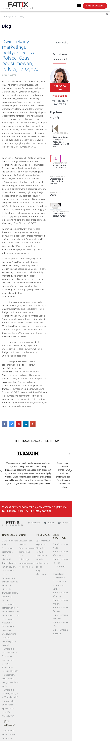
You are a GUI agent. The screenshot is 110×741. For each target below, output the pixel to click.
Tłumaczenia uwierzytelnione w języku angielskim (14, 600)
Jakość (32, 421)
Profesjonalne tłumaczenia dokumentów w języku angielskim (15, 567)
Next (107, 347)
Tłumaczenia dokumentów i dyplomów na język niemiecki (16, 578)
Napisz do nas (90, 83)
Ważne (78, 165)
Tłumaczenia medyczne (14, 466)
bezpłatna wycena (95, 6)
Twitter (86, 400)
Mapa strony (60, 444)
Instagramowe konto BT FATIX (96, 138)
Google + (101, 400)
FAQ (57, 440)
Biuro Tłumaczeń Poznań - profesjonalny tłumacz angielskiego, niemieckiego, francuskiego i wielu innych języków (93, 432)
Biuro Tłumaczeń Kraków (92, 447)
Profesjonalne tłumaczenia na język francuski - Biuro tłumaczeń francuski (15, 619)
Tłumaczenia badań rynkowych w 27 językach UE (14, 511)
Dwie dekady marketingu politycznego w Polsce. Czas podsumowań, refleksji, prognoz (37, 47)
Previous (2, 347)
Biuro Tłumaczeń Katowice (93, 455)
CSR (31, 432)
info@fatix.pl (90, 90)
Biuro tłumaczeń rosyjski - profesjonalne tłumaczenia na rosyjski (15, 589)
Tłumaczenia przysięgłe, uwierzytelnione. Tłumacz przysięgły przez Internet (14, 474)
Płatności (59, 425)
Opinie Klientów (62, 418)
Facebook (71, 400)
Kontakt (58, 432)
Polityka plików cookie (65, 436)
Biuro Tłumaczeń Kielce (14, 418)
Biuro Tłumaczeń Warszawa (94, 421)
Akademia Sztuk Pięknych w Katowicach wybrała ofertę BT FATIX (97, 121)
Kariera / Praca (36, 444)
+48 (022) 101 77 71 (21, 388)
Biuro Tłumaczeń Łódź (91, 459)
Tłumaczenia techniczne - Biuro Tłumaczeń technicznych (14, 485)
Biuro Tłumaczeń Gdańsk (92, 451)
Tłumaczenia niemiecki (13, 559)
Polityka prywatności (64, 429)
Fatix (19, 5)
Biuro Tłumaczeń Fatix (13, 400)
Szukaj (103, 42)
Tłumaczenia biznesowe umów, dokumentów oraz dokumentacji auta (15, 459)
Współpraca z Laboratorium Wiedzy (88, 152)
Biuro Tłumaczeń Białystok (93, 462)
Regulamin (60, 421)
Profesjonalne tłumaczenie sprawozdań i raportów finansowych (15, 522)
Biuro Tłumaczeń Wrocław (93, 444)
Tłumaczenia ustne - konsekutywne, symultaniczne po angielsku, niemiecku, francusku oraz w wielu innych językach (16, 443)
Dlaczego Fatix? (36, 418)
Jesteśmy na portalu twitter (95, 177)
